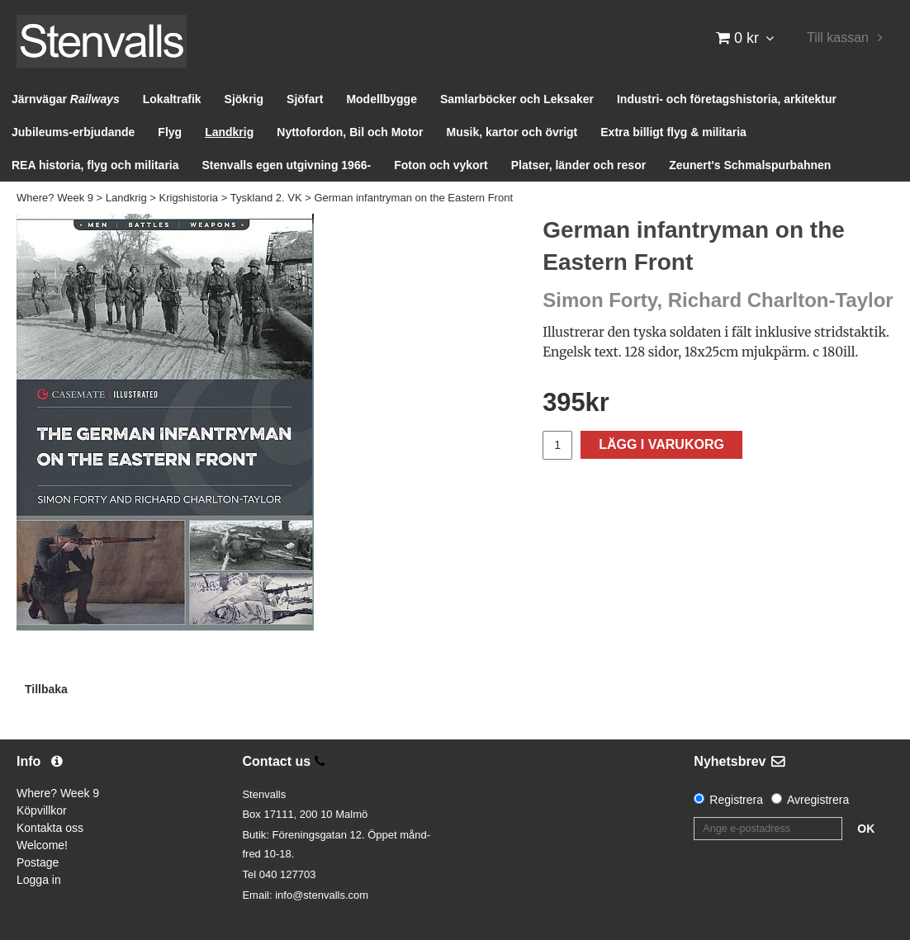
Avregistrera (818, 799)
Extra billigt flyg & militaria (673, 132)
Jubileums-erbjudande (73, 132)
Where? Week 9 (55, 197)
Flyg (170, 132)
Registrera (736, 799)
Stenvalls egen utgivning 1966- (287, 165)
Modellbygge (381, 99)
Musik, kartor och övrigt (512, 132)
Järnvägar (66, 99)
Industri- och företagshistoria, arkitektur (727, 99)
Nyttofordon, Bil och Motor (350, 132)
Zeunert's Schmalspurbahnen (750, 165)
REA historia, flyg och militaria (95, 165)
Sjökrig (244, 99)
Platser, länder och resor (578, 165)
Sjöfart (305, 99)
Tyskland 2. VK (266, 197)
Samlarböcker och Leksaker (517, 99)
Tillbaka (46, 689)
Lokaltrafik (172, 99)
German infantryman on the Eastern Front (413, 197)
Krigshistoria (189, 197)
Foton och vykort (441, 165)
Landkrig (229, 132)
